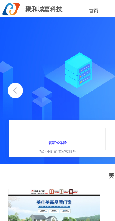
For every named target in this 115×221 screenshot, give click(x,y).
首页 (93, 10)
